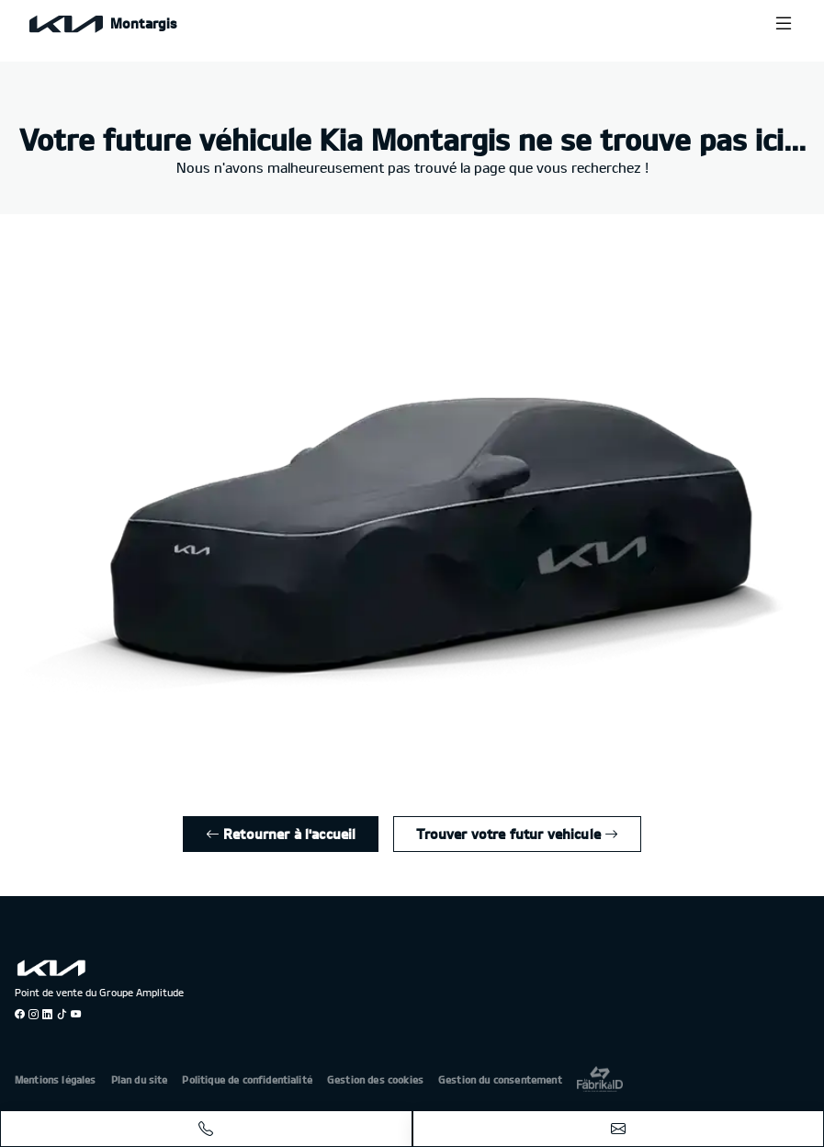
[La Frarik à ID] (600, 1078)
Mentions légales (55, 1079)
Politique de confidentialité (246, 1079)
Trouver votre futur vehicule (517, 833)
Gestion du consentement (500, 1079)
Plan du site (139, 1079)
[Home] (103, 23)
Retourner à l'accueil (281, 833)
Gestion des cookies (375, 1079)
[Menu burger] (784, 23)
